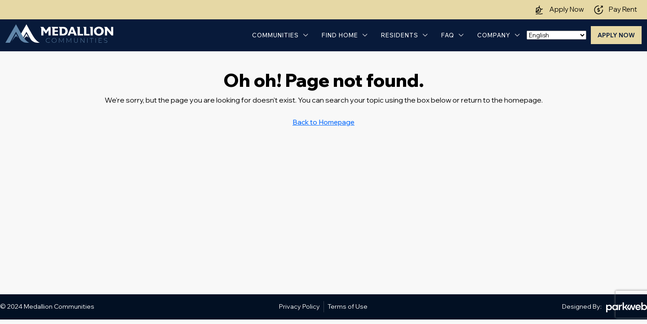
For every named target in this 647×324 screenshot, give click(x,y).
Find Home (340, 35)
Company (493, 35)
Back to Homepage (323, 122)
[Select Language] (556, 35)
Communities (275, 35)
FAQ (447, 35)
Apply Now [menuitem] (616, 35)
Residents (399, 35)
